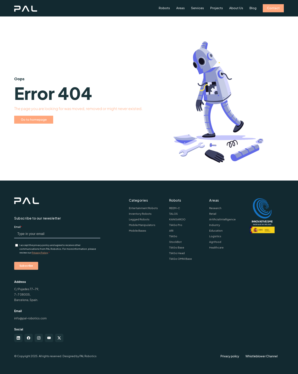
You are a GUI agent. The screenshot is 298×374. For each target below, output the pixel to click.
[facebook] (28, 338)
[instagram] (39, 338)
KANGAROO (177, 219)
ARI (171, 230)
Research (215, 208)
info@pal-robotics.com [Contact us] (30, 318)
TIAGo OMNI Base (180, 258)
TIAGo (173, 236)
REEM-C (174, 208)
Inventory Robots (140, 213)
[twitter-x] (59, 338)
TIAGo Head (177, 253)
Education (216, 230)
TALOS (173, 213)
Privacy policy (229, 356)
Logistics (215, 236)
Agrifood (215, 241)
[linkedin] (18, 338)
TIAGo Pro (175, 225)
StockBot (175, 241)
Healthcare (216, 247)
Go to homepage (34, 119)
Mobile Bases (137, 230)
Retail (212, 213)
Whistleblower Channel (261, 356)
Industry (214, 225)
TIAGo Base (176, 247)
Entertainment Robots (143, 208)
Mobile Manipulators (142, 225)
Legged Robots (139, 219)
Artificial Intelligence (222, 219)
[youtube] (49, 338)
